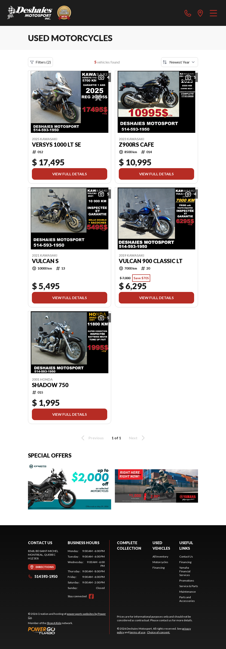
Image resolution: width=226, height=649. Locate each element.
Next (137, 438)
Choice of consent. (158, 632)
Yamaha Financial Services (184, 571)
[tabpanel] (86, 569)
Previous (92, 438)
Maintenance (187, 591)
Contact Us (186, 556)
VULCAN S (45, 261)
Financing (159, 567)
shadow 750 (50, 385)
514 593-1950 (42, 576)
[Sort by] (179, 62)
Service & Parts (188, 586)
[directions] (200, 13)
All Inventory (160, 556)
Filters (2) (40, 62)
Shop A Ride (54, 623)
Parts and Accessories (187, 599)
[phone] (187, 13)
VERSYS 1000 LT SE (56, 144)
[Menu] (213, 13)
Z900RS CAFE (136, 144)
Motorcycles (160, 562)
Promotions (186, 580)
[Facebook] (91, 596)
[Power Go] (68, 630)
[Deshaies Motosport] (39, 13)
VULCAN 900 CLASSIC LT (151, 261)
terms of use (137, 632)
